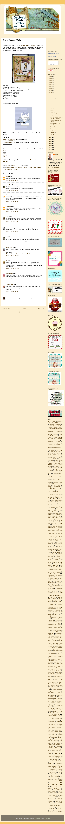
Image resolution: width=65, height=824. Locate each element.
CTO (56, 545)
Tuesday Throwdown (7, 169)
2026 (50, 76)
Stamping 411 (59, 727)
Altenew (58, 444)
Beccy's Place (53, 461)
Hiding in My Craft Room (52, 611)
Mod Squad (54, 659)
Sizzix (51, 717)
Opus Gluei (58, 672)
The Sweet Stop (52, 772)
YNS (55, 810)
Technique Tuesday (53, 751)
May (52, 108)
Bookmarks (55, 467)
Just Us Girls (50, 631)
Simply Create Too (52, 715)
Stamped (53, 727)
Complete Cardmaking (57, 504)
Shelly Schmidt (9, 284)
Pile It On (54, 688)
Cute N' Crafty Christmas (53, 549)
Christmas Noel (51, 496)
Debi (7, 260)
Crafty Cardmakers (56, 519)
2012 (50, 147)
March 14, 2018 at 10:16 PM (12, 242)
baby (55, 457)
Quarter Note (59, 695)
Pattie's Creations (59, 685)
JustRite (56, 631)
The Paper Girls (58, 763)
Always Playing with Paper (57, 447)
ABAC (61, 434)
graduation (50, 604)
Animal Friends (58, 448)
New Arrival (50, 669)
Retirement (50, 699)
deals (60, 555)
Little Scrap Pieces (57, 641)
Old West (58, 670)
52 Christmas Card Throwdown (55, 428)
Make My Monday (52, 647)
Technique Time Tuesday (56, 750)
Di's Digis (58, 560)
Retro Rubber (58, 699)
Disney (59, 569)
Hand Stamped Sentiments (53, 607)
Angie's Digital (51, 448)
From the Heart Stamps (55, 595)
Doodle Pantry (52, 574)
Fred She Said (54, 592)
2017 (50, 137)
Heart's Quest (59, 608)
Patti (7, 236)
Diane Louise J (9, 247)
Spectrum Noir (51, 721)
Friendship (60, 594)
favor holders (59, 588)
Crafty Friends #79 (7, 144)
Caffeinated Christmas (58, 470)
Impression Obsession (57, 618)
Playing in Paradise (53, 691)
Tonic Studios (55, 778)
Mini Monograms (58, 656)
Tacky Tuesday (58, 747)
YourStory (59, 811)
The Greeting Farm (52, 757)
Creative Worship (58, 539)
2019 (50, 90)
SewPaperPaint (9, 226)
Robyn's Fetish (51, 701)
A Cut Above (58, 431)
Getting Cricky (53, 600)
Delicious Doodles (53, 559)
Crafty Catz (56, 520)
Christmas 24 (51, 490)
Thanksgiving (50, 754)
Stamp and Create (52, 724)
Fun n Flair (53, 597)
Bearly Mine (50, 460)
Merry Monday (51, 653)
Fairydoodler (57, 585)
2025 (50, 78)
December (53, 94)
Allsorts (58, 441)
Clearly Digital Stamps (56, 500)
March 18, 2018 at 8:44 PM (12, 280)
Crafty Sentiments (57, 526)
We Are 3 (57, 799)
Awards (58, 456)
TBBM (58, 749)
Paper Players (51, 678)
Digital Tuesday (53, 569)
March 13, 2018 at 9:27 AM (12, 180)
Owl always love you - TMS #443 (55, 129)
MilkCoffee (51, 656)
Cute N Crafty (58, 547)
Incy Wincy (51, 620)
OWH (54, 675)
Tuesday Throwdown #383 (9, 142)
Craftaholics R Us (57, 510)
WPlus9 (50, 810)
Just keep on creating (57, 630)
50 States (59, 427)
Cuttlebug (53, 550)
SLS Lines (51, 718)
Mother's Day (51, 660)
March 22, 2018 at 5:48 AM (12, 299)
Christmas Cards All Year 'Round (55, 493)
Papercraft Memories (52, 682)
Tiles (52, 776)
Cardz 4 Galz (51, 476)
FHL (56, 591)
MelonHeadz (55, 650)
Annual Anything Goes (55, 451)
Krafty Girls (50, 636)
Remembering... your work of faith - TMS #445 (56, 118)
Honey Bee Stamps (53, 614)
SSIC (59, 722)
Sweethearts (58, 746)
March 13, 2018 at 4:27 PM (12, 190)
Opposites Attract (51, 672)
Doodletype (58, 575)
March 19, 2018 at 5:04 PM (12, 291)
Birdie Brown (57, 463)
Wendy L (8, 296)
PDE (50, 686)
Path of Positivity (51, 685)
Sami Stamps (59, 701)
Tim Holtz (57, 776)
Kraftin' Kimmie (51, 634)
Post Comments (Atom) (14, 312)
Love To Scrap (59, 643)
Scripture (52, 705)
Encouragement (51, 582)
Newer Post (6, 309)
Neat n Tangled (56, 667)
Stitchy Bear (58, 731)
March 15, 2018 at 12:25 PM (12, 255)
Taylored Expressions (52, 749)
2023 (50, 82)
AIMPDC (56, 440)
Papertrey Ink (56, 683)
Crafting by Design (57, 513)
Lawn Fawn (50, 637)
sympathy (50, 747)
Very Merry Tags (53, 795)
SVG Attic (54, 737)
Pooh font (57, 693)
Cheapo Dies (57, 485)
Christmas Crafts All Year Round (55, 494)
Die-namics (56, 563)
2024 (50, 80)
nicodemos (37, 818)
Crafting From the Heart (54, 514)
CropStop (55, 543)
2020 (50, 88)
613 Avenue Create (54, 430)
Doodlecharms (51, 575)
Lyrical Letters (53, 644)
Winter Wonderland (55, 805)
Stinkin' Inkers (50, 731)
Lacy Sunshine (58, 636)
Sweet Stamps (50, 746)
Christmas (51, 488)
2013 (50, 145)
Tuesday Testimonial (57, 786)
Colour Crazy (53, 503)
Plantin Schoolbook (57, 689)
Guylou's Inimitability (57, 605)
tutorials (49, 789)
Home (24, 309)
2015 (50, 141)
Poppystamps (51, 695)
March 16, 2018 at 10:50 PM (12, 268)
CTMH (51, 545)
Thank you (25, 167)
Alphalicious (50, 444)
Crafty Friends (9, 167)
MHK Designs (50, 654)
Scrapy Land (59, 704)
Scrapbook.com (50, 704)
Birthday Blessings (54, 126)
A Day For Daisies (53, 432)
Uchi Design (60, 791)
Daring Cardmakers (51, 553)
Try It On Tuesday (57, 779)
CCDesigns (54, 483)
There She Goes (55, 773)
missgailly (8, 206)
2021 (50, 86)
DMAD (49, 572)
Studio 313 (54, 734)
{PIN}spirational (58, 422)
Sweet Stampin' (57, 743)
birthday (50, 464)
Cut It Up (53, 546)
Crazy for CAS (59, 533)
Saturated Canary (55, 702)
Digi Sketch (55, 566)
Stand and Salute (58, 730)
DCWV (55, 555)
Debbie (56, 154)
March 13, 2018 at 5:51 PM (12, 201)
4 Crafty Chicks (52, 427)
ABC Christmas (53, 435)
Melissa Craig (9, 273)
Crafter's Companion (52, 511)
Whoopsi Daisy (59, 804)
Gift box (59, 600)
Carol (4, 150)
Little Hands (54, 640)
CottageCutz (59, 506)
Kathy (7, 176)
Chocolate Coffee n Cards (54, 486)
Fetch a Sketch (53, 589)
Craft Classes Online (54, 507)
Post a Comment (8, 302)
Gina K (55, 601)
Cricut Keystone (57, 540)
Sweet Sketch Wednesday (53, 740)
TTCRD (60, 780)
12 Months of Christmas (55, 424)
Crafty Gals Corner (52, 523)
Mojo (59, 659)
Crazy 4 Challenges (51, 533)
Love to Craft (51, 643)
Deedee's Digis (57, 558)
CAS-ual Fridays (56, 479)
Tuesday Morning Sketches (34, 167)
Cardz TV (60, 476)
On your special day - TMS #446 (55, 114)
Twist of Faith (57, 789)
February (53, 132)
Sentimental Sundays (55, 708)
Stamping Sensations (55, 728)
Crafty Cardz (50, 520)
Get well (60, 598)
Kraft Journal (58, 633)
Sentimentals (50, 709)
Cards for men (56, 475)
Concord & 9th (51, 506)
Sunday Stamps (54, 736)
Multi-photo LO (50, 662)
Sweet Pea (57, 739)
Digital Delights (58, 568)
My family (56, 663)
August (52, 102)
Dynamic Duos (58, 579)
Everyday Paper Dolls (53, 584)
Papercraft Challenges (55, 680)
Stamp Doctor (55, 725)
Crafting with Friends (52, 517)
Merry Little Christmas (56, 652)
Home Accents (57, 613)
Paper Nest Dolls (57, 676)
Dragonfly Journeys (53, 578)
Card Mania (55, 473)
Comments (52, 64)
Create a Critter (59, 534)
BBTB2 (54, 458)
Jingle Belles (55, 626)
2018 (50, 92)
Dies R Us (55, 565)
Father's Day (51, 588)
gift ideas (49, 601)
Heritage (51, 610)
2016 (50, 139)
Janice (4, 152)
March (52, 112)
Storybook (56, 733)
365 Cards (60, 425)
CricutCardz (50, 542)
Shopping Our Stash (57, 711)
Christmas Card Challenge (55, 490)
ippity (59, 623)
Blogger (48, 818)
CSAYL (61, 543)
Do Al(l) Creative (57, 572)
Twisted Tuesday (51, 791)
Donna (7, 216)
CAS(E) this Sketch (52, 480)
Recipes (59, 698)
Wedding (50, 801)
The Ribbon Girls (51, 769)
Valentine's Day (58, 794)
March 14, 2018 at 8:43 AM (12, 231)
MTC (59, 660)
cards (60, 473)
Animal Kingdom (51, 450)
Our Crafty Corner (52, 673)
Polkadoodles (51, 692)
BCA (60, 458)
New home (58, 669)
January (53, 134)
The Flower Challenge (57, 756)
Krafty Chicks (58, 634)
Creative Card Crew (53, 536)
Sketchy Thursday (58, 717)
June (52, 106)
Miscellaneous (52, 657)
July (52, 104)
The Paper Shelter (52, 765)
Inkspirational (58, 620)
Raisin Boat (52, 696)
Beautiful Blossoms (58, 460)
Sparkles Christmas (53, 720)
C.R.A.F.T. (50, 470)
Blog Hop (57, 466)
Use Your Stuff (16, 169)
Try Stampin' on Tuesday (52, 780)
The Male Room (59, 760)
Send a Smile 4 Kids (58, 706)
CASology (56, 482)
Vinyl (54, 796)
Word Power (60, 808)
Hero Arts (58, 610)
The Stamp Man (57, 770)
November (53, 96)
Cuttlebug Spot (56, 552)
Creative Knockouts (17, 167)
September (53, 100)
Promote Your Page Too (52, 56)
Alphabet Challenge (53, 443)
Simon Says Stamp (53, 714)
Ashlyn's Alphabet (52, 454)
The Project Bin (56, 767)
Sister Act (60, 715)
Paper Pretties (58, 679)
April (52, 110)
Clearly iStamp (51, 501)
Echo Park (57, 581)
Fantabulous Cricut (53, 586)
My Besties (57, 662)
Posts (50, 61)
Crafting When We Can (54, 516)
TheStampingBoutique (52, 775)
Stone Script (50, 733)
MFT (59, 653)
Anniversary (59, 450)
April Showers (51, 453)
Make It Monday (58, 646)
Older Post (41, 309)
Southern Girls (58, 718)
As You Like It (58, 453)
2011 (50, 149)
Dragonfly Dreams (59, 576)
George (54, 598)
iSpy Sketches (58, 624)
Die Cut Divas (51, 562)
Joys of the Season (58, 627)
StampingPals (50, 730)
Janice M (8, 184)
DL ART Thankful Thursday (54, 571)
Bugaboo (57, 469)
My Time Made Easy (52, 666)
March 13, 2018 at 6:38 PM (12, 221)
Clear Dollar (53, 498)
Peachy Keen (55, 686)
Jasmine (49, 626)
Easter (49, 581)
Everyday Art (60, 582)
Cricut (50, 540)
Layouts (56, 637)
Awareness (50, 457)
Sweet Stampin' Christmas (54, 744)
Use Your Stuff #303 (8, 140)
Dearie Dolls (50, 556)
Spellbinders (59, 721)
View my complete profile (53, 167)
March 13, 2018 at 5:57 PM (12, 211)
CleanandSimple (58, 497)
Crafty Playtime (55, 524)
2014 (50, 143)
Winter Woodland (51, 807)
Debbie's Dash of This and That (53, 53)
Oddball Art (50, 670)
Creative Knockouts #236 (9, 139)
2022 (50, 84)
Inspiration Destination (52, 621)
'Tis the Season (51, 421)
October (53, 98)
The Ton (60, 772)
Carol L (7, 194)
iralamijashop (50, 624)
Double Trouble (51, 576)
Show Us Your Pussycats (55, 712)
